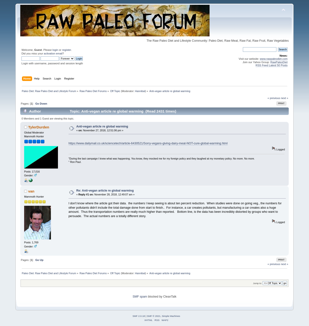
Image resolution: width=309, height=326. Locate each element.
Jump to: (257, 283)
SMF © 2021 (154, 316)
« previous (273, 98)
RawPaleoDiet (279, 62)
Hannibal (140, 91)
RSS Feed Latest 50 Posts (272, 65)
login (55, 49)
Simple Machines (171, 316)
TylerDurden (38, 127)
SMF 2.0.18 (139, 316)
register (66, 49)
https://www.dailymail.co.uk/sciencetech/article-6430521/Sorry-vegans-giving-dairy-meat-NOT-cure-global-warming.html (148, 143)
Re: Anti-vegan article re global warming (105, 190)
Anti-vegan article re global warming (102, 126)
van (31, 191)
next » (284, 98)
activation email (53, 53)
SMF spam (140, 296)
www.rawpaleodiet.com (274, 58)
